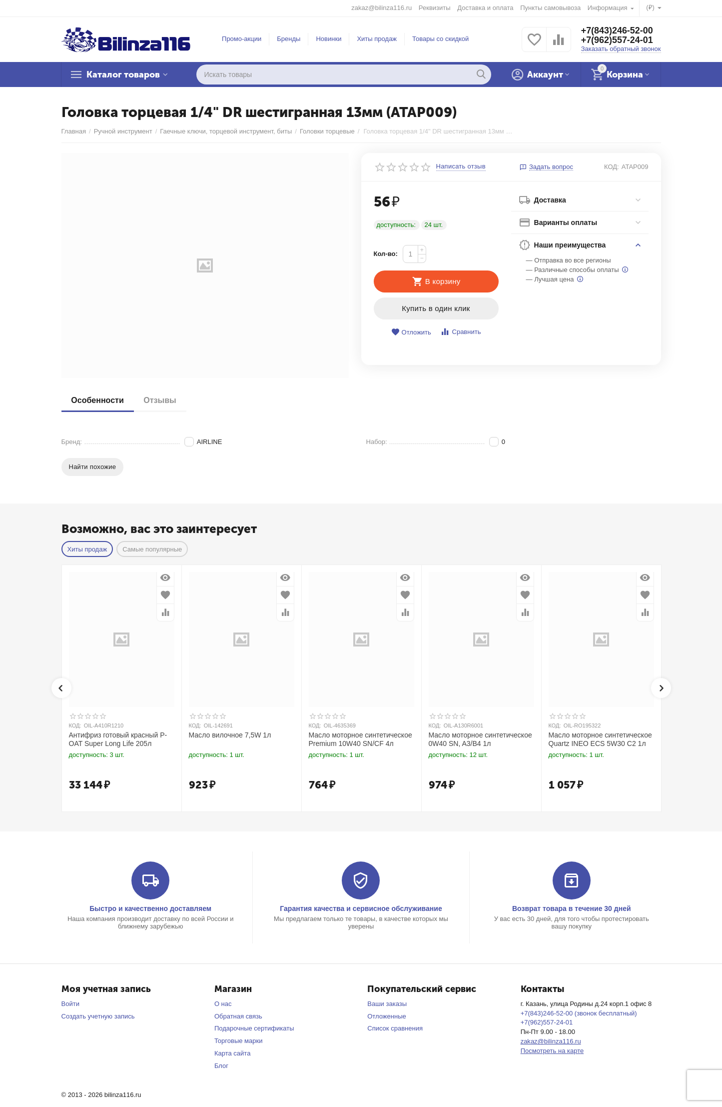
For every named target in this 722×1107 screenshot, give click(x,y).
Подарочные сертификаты (254, 1028)
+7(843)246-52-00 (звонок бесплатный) (579, 1013)
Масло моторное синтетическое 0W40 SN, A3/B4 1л (480, 739)
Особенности (97, 400)
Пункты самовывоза (550, 8)
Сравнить (460, 331)
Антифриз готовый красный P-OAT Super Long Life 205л (118, 739)
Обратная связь (238, 1016)
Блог (221, 1066)
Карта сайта (232, 1053)
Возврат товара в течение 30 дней (571, 908)
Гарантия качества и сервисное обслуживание (361, 908)
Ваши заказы (387, 1004)
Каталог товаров (124, 74)
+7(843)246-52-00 (617, 31)
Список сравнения (395, 1028)
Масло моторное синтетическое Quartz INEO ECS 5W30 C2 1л (600, 739)
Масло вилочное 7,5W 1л (230, 735)
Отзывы (160, 400)
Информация (608, 8)
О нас (223, 1004)
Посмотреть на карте (552, 1050)
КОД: (611, 166)
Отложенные (386, 1016)
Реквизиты (435, 8)
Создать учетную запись (98, 1016)
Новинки (328, 38)
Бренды (288, 38)
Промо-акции (241, 38)
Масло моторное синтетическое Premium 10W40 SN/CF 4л (360, 739)
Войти (70, 1004)
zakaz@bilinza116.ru (381, 8)
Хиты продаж (377, 38)
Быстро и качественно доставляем (150, 908)
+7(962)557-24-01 (617, 41)
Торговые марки (238, 1040)
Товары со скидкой (440, 38)
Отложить (411, 332)
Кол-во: (386, 254)
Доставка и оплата (485, 8)
